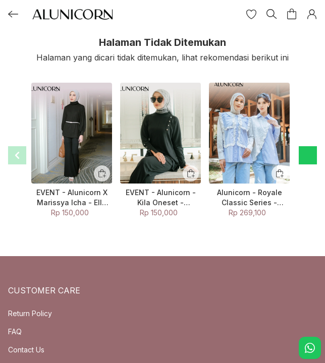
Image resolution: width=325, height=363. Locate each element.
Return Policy (30, 313)
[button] (251, 14)
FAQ (15, 331)
